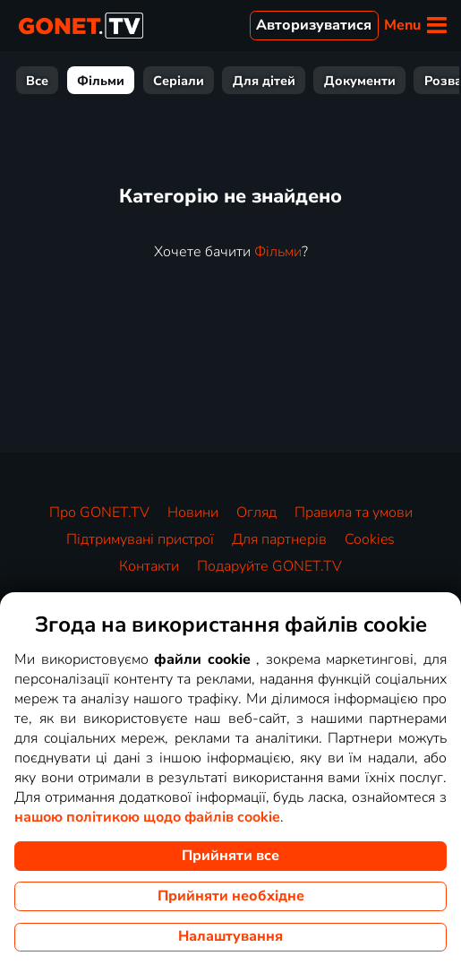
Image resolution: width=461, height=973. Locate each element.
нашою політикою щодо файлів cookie (147, 817)
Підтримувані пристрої (140, 539)
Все (37, 81)
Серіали (178, 81)
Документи (360, 81)
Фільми (100, 81)
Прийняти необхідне (231, 896)
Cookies (370, 539)
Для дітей (264, 81)
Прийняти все (230, 855)
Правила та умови (354, 512)
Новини (192, 512)
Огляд (256, 512)
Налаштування (230, 936)
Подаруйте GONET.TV (269, 566)
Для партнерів (279, 539)
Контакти (149, 566)
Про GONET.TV (99, 512)
